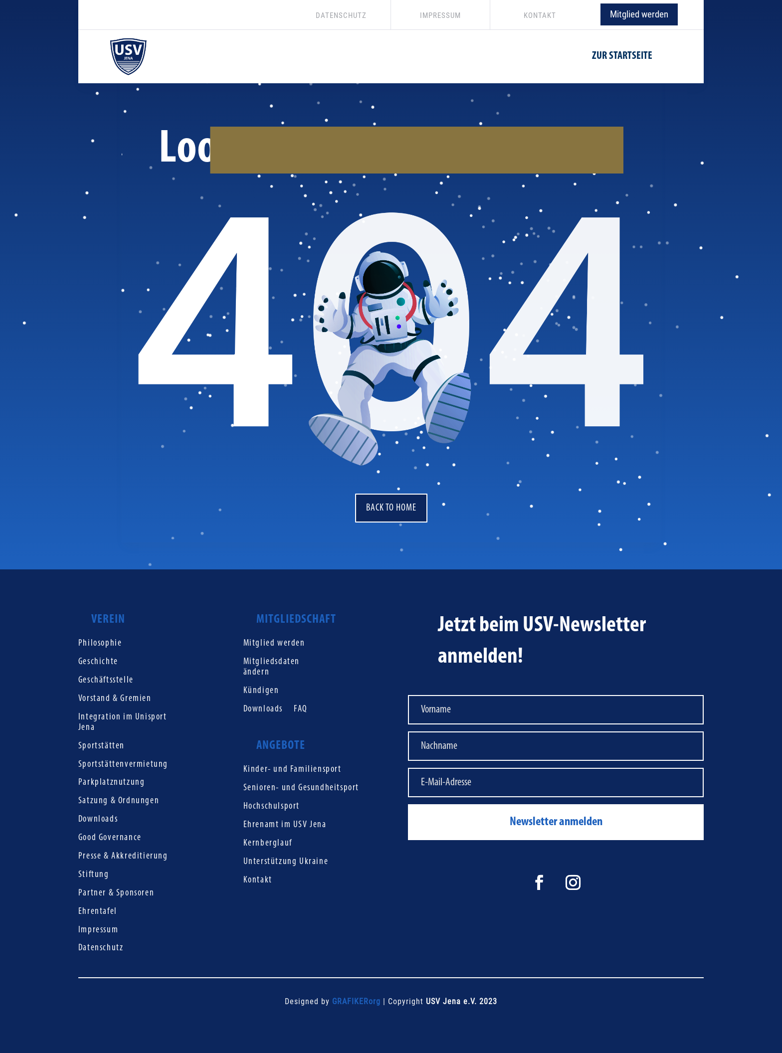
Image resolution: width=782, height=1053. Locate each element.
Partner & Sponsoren (116, 893)
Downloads (98, 819)
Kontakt (257, 880)
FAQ (300, 709)
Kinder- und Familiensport (292, 769)
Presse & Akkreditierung (123, 856)
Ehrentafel (97, 911)
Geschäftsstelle (106, 680)
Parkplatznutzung (111, 782)
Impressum (98, 930)
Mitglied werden (639, 14)
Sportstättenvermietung (123, 764)
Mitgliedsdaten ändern (271, 667)
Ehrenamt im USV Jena (285, 825)
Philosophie (100, 643)
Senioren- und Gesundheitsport (301, 788)
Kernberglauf (267, 843)
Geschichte (98, 662)
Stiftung (93, 874)
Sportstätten (101, 746)
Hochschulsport (271, 806)
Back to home (391, 508)
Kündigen (261, 691)
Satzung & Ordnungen (118, 801)
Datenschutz (101, 948)
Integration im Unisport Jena (122, 722)
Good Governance (110, 838)
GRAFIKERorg (356, 1001)
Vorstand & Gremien (115, 698)
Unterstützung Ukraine (286, 862)
